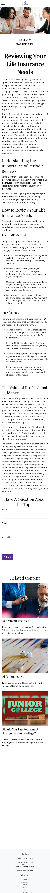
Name (4, 509)
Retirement (25, 879)
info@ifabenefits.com (25, 871)
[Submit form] (7, 557)
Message (6, 537)
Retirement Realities (15, 621)
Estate (25, 884)
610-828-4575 (28, 858)
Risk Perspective (13, 676)
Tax (25, 890)
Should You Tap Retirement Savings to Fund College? (20, 731)
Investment (25, 882)
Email (4, 523)
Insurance (25, 887)
